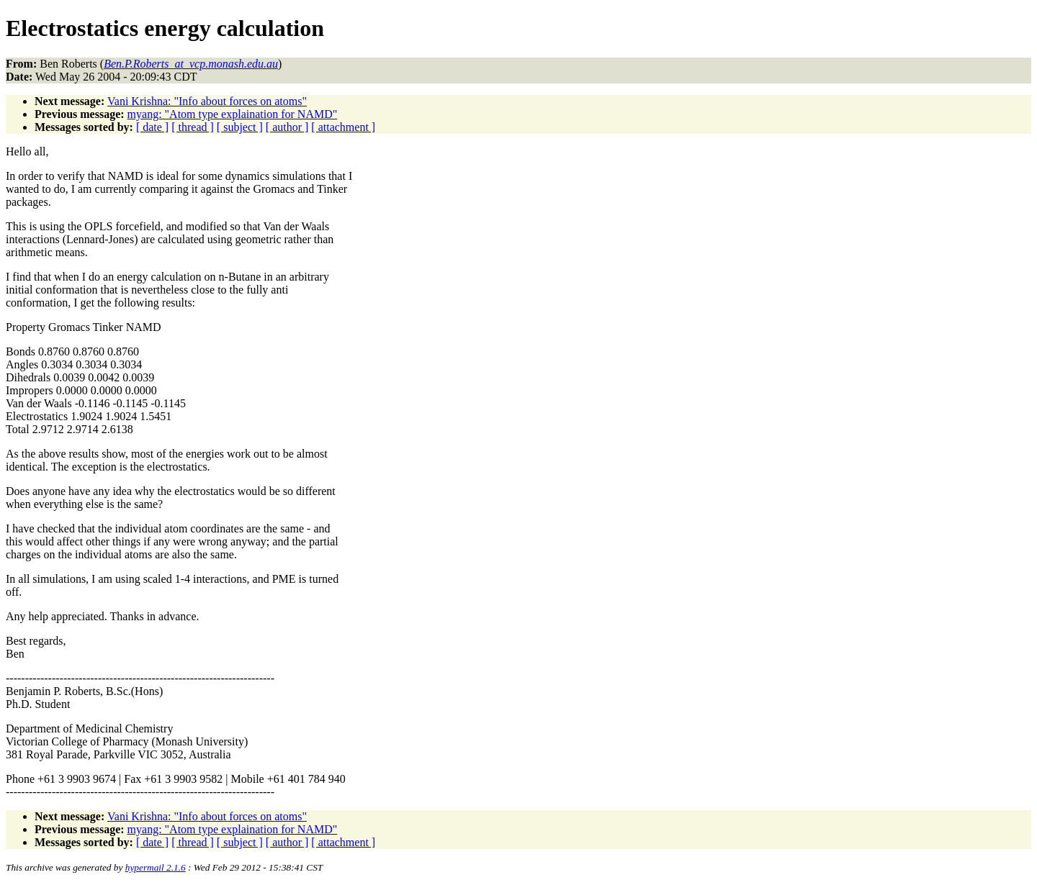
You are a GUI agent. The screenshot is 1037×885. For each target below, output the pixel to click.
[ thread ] (192, 127)
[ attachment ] (343, 127)
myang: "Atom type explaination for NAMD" (232, 114)
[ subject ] (240, 127)
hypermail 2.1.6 (155, 867)
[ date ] (152, 127)
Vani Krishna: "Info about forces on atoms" (207, 101)
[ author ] (287, 127)
